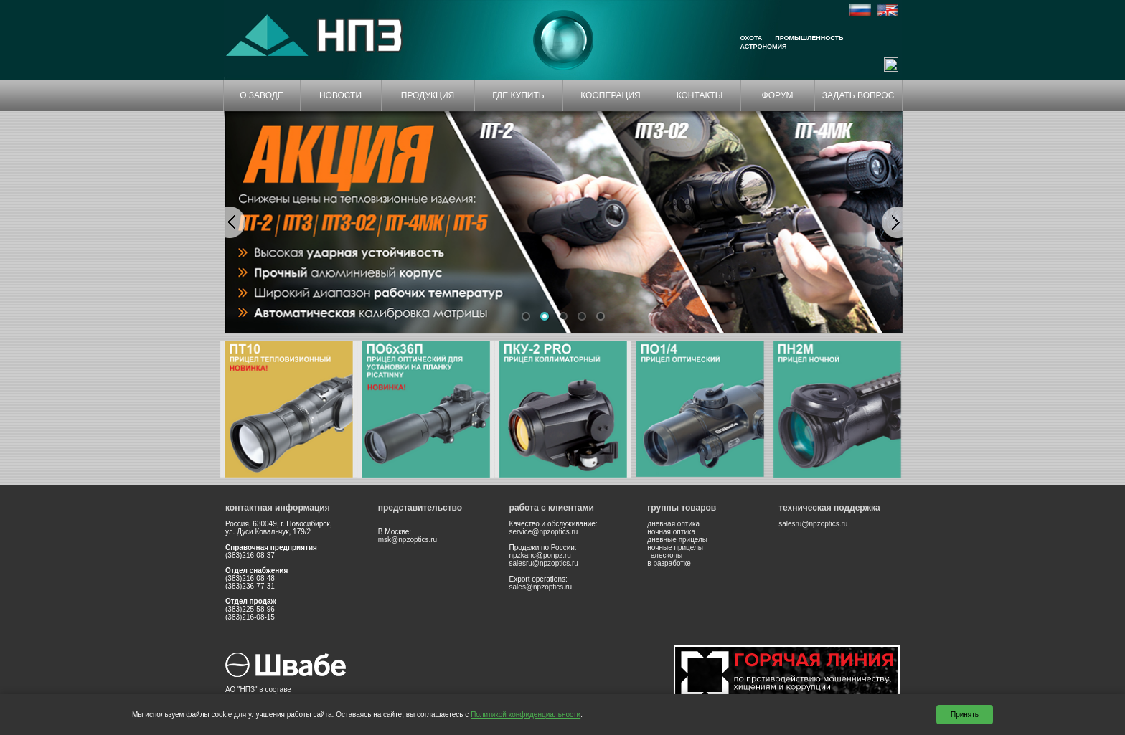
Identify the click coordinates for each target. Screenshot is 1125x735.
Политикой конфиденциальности (525, 715)
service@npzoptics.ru (543, 532)
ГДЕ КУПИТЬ (518, 95)
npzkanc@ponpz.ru (540, 555)
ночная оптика (671, 532)
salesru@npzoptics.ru (543, 563)
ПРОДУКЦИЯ (427, 95)
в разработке (669, 563)
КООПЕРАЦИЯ (610, 95)
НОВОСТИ (340, 95)
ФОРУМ (778, 95)
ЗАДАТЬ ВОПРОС (858, 95)
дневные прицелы (677, 540)
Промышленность (809, 38)
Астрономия (763, 46)
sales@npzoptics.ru (540, 587)
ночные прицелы (675, 547)
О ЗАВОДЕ (261, 95)
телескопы (664, 555)
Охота (751, 38)
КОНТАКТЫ (700, 95)
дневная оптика (673, 524)
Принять (965, 715)
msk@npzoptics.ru (407, 540)
